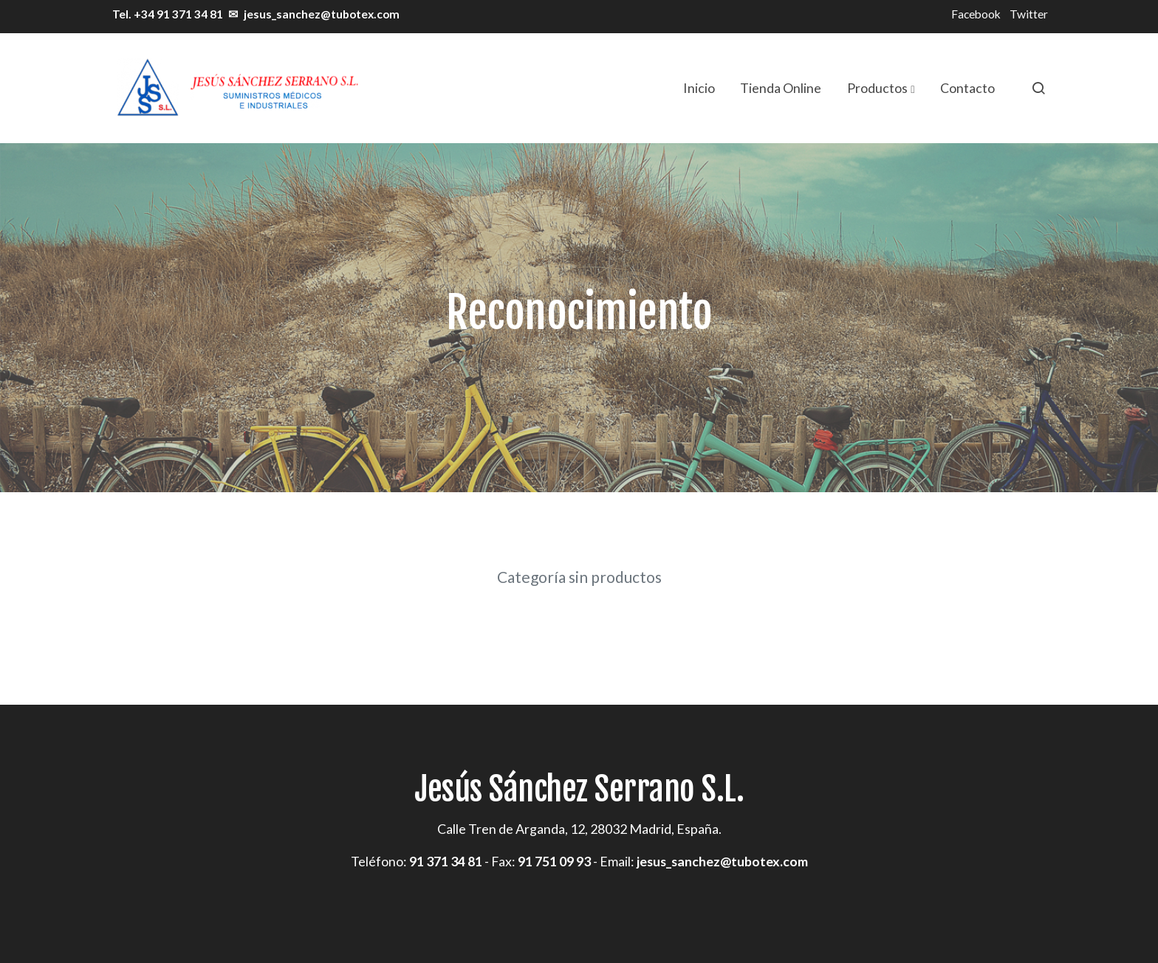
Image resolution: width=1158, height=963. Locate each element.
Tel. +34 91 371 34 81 (166, 14)
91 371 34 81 (445, 861)
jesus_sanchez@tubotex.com (322, 14)
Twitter (1029, 14)
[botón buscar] (1038, 87)
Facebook (976, 14)
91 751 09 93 (554, 861)
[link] (236, 88)
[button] (881, 87)
